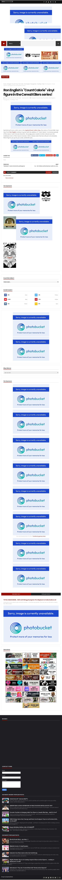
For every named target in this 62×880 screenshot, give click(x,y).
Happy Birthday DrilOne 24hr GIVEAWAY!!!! (22, 827)
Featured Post (16, 594)
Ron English (12, 132)
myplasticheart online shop (32, 130)
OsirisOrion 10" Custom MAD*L (19, 799)
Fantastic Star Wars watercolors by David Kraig (23, 853)
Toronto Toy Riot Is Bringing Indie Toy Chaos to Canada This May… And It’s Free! (33, 812)
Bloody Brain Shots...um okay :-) (19, 839)
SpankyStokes (9, 877)
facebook (55, 172)
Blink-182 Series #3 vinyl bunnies (19, 846)
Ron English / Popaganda (30, 84)
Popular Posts (46, 594)
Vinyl (43, 84)
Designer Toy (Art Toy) (12, 84)
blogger (48, 172)
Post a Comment (9, 178)
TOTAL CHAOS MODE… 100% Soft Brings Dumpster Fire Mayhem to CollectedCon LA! (29, 600)
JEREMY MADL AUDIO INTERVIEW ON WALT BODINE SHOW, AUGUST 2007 (31, 806)
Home (4, 84)
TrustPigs (39, 84)
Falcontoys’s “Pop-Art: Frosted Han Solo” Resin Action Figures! (28, 868)
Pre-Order (21, 84)
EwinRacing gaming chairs (39, 536)
